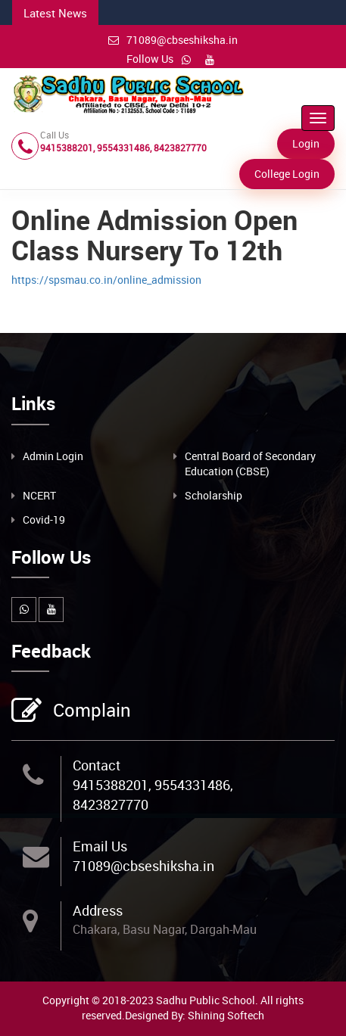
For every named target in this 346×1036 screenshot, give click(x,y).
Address (98, 910)
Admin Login (53, 456)
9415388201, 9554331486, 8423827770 (153, 795)
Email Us (100, 846)
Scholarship (213, 495)
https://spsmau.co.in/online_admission (106, 279)
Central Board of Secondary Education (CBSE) (250, 463)
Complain (90, 711)
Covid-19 (44, 519)
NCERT (39, 495)
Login (306, 143)
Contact (96, 765)
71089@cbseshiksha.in (173, 40)
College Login (287, 173)
